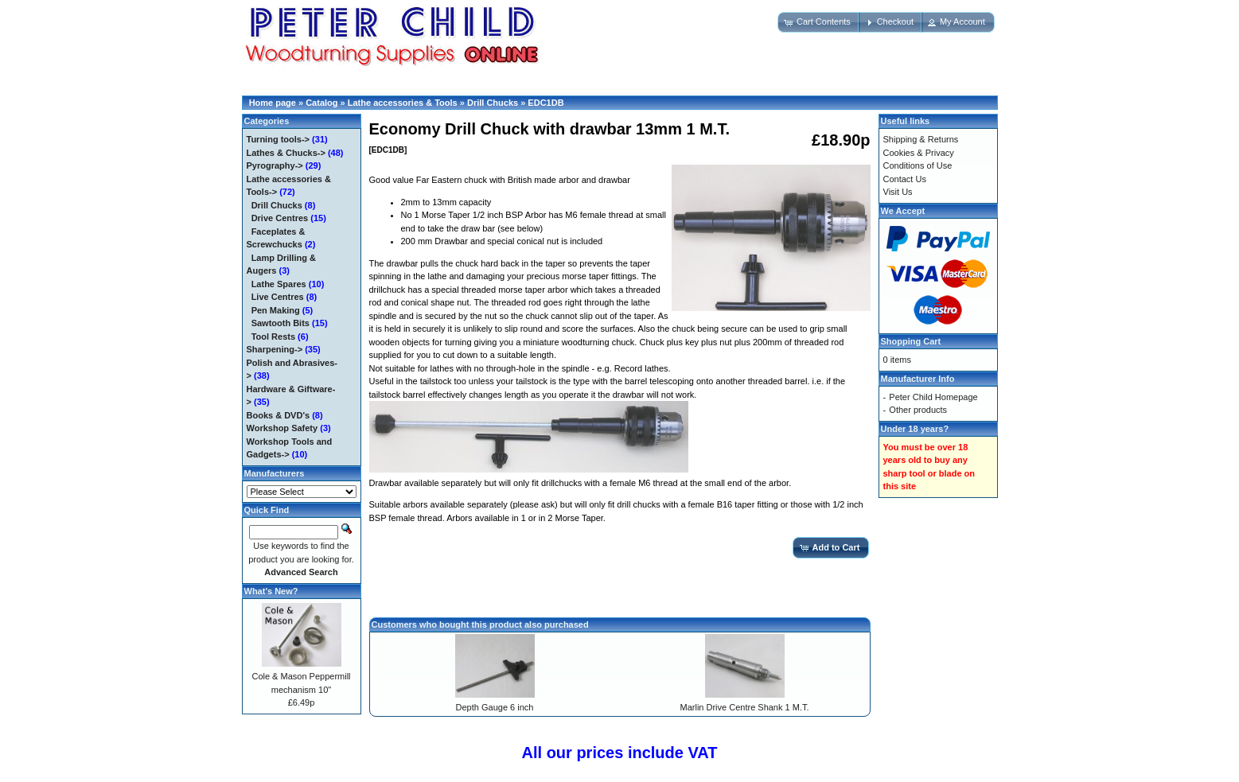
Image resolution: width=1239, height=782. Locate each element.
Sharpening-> (275, 349)
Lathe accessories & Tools (403, 102)
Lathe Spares (278, 284)
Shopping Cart (911, 341)
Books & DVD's (278, 415)
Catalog (321, 102)
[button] (818, 22)
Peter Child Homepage (933, 397)
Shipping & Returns (921, 139)
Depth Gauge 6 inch (495, 707)
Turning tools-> (278, 139)
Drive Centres (280, 218)
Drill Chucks (492, 102)
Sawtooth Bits (280, 323)
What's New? (271, 591)
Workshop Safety (282, 428)
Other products (918, 409)
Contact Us (904, 179)
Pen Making (275, 310)
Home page (272, 102)
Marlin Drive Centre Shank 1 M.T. (744, 707)
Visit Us (898, 191)
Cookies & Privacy (918, 153)
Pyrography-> (275, 165)
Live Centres (277, 297)
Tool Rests (273, 336)
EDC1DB (545, 102)
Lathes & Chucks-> (286, 153)
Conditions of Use (918, 165)
